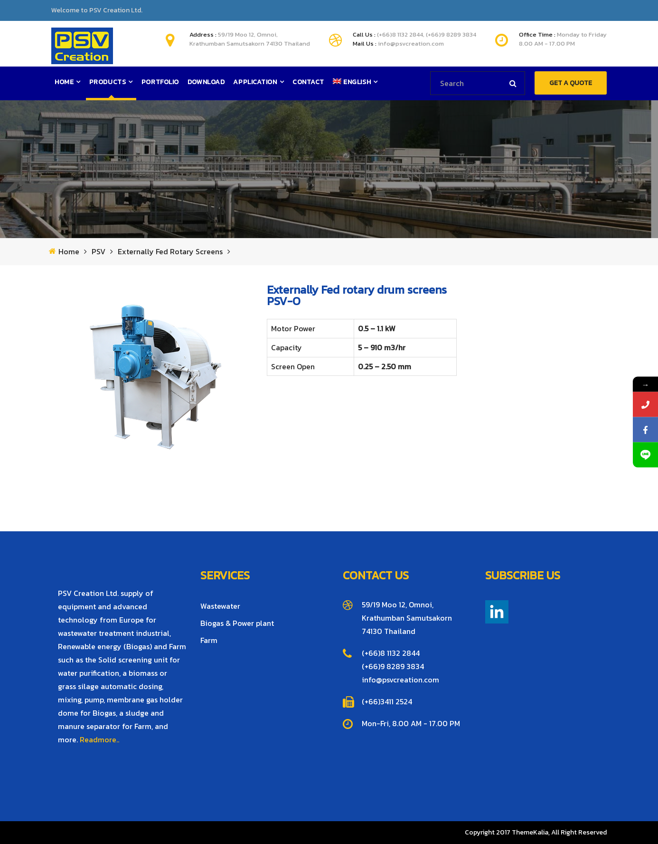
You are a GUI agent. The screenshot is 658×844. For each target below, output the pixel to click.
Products (107, 82)
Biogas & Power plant (237, 623)
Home (64, 82)
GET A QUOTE (570, 83)
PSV (98, 251)
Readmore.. (99, 739)
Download (206, 82)
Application (255, 82)
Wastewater (220, 606)
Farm (208, 640)
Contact (308, 82)
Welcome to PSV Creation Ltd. (96, 10)
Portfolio (160, 82)
